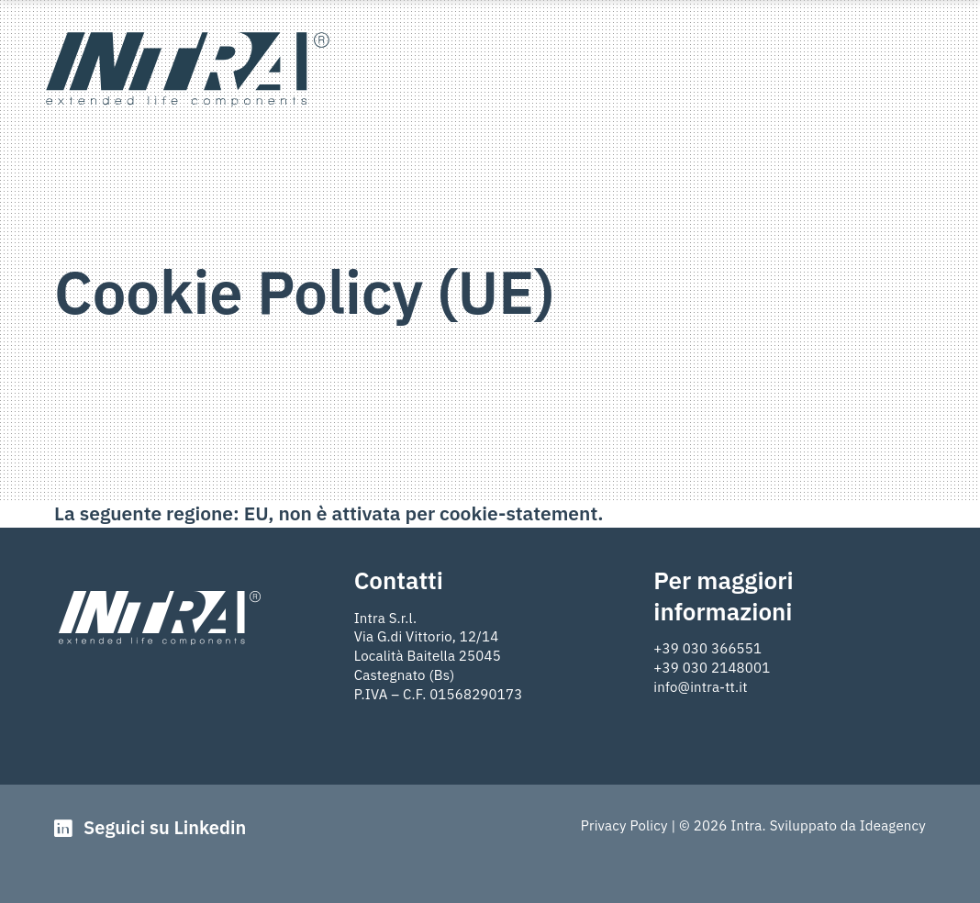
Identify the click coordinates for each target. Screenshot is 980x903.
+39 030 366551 (707, 648)
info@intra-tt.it (700, 687)
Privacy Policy (624, 825)
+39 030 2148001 (711, 667)
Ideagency (893, 825)
